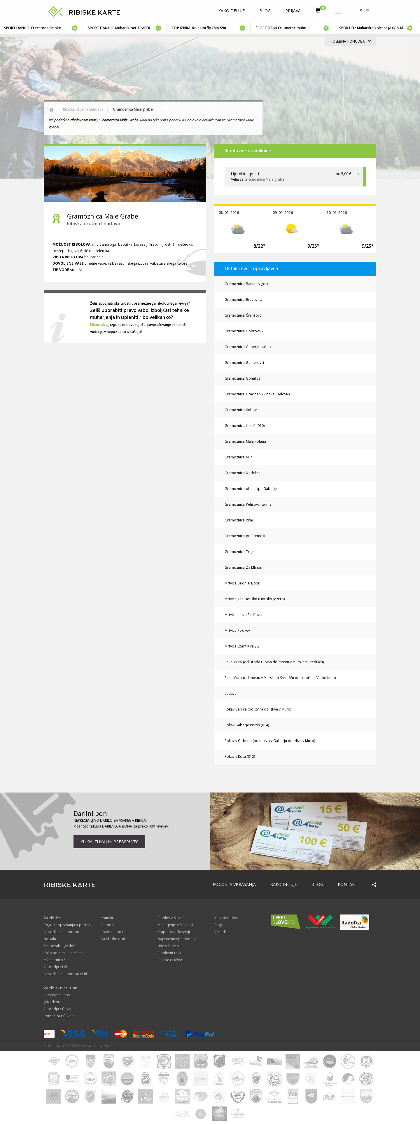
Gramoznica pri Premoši (245, 535)
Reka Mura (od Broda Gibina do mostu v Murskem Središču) (274, 661)
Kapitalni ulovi (226, 917)
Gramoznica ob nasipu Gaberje (251, 488)
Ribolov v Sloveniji (172, 917)
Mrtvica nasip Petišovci (243, 614)
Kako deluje (231, 10)
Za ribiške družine (116, 938)
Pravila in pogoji (114, 931)
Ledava (231, 693)
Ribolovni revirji (170, 952)
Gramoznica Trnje (239, 551)
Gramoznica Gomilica (242, 378)
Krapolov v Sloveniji (174, 931)
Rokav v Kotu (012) (240, 756)
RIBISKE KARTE (94, 12)
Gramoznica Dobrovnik (244, 331)
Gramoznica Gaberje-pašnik (248, 346)
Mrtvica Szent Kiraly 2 (242, 646)
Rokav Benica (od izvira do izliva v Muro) (258, 709)
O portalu (109, 924)
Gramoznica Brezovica (243, 299)
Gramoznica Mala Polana (245, 441)
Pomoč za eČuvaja (59, 1015)
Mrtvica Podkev (237, 630)
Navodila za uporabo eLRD (66, 973)
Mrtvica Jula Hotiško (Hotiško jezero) (255, 598)
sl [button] (364, 11)
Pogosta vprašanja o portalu (67, 924)
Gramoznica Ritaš (239, 520)
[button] (338, 10)
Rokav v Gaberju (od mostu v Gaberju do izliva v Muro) (270, 740)
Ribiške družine (170, 959)
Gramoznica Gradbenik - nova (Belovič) (257, 394)
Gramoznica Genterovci (244, 362)
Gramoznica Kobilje (241, 409)
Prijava (292, 10)
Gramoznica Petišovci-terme (248, 504)
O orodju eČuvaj (57, 1008)
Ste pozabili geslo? (59, 945)
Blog (265, 10)
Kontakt (347, 884)
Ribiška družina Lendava (83, 109)
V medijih (222, 931)
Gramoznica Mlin (239, 457)
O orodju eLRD (56, 966)
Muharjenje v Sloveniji (175, 924)
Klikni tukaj (99, 324)
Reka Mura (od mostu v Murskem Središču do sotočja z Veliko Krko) (280, 677)
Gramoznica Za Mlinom (244, 567)
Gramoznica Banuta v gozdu (248, 283)
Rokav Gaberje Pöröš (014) (247, 724)
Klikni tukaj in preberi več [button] (109, 841)
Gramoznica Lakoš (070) (245, 425)
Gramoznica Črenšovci (243, 315)
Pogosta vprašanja (234, 884)
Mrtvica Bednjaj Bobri (242, 583)
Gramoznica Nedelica (242, 472)
